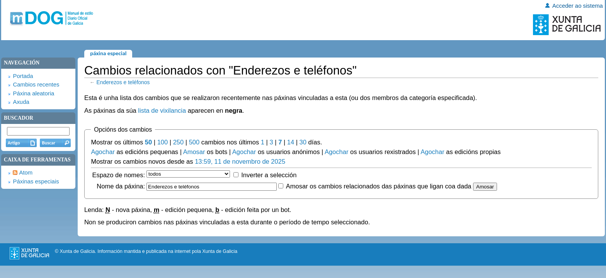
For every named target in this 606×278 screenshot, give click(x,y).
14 (290, 142)
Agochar (102, 151)
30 (303, 142)
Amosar (194, 151)
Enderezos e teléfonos (123, 82)
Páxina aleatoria (33, 93)
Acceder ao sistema (577, 6)
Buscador (18, 118)
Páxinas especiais (36, 181)
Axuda (21, 102)
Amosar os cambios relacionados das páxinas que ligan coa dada (379, 186)
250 (178, 142)
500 (194, 142)
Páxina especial (108, 53)
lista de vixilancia (162, 110)
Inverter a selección (268, 174)
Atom (25, 173)
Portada (23, 76)
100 (162, 142)
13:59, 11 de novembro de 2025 (240, 161)
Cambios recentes (36, 84)
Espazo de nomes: (118, 174)
